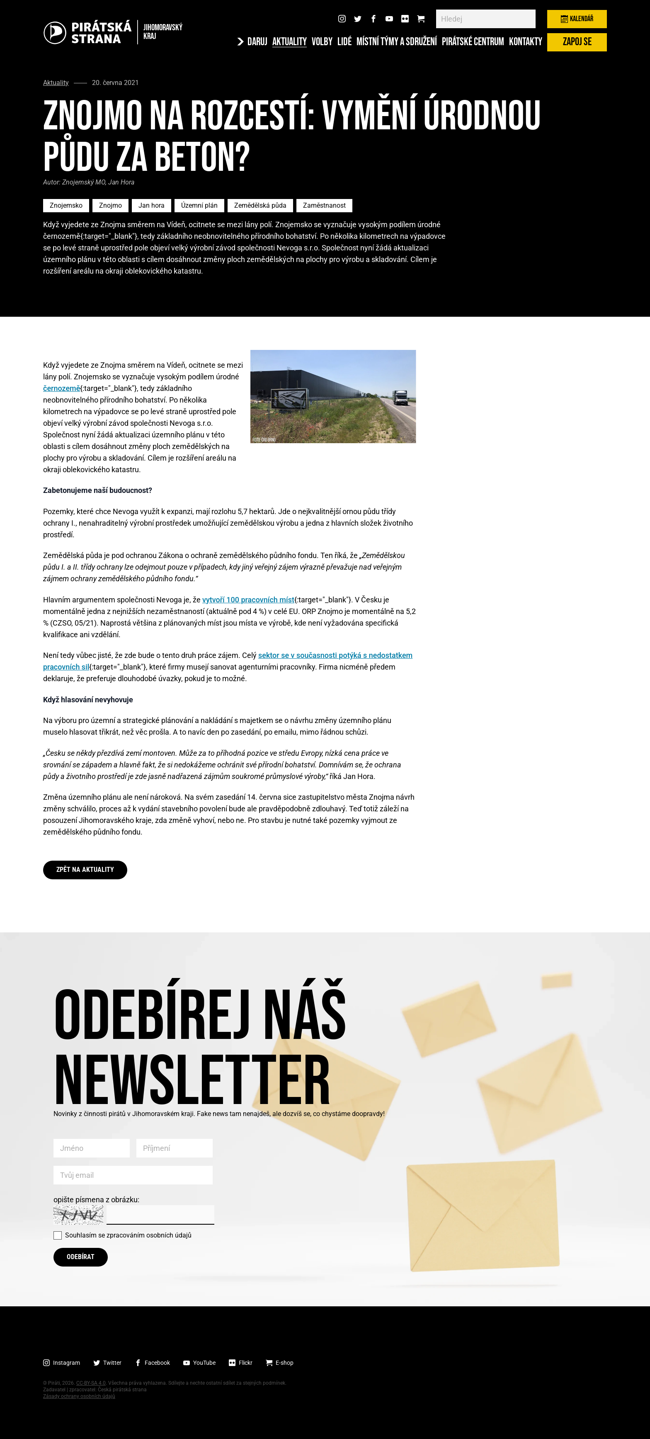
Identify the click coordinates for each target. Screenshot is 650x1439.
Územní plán (199, 205)
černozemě (61, 388)
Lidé (344, 42)
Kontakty (525, 42)
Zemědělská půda (260, 205)
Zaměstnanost (324, 205)
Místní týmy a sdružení (397, 42)
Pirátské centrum (473, 42)
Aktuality (289, 42)
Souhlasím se (128, 1235)
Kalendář (577, 19)
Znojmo (110, 205)
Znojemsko (66, 205)
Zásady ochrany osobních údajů (79, 1396)
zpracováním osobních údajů (149, 1235)
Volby (322, 42)
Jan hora (151, 205)
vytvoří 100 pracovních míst (248, 599)
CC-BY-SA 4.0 (91, 1383)
